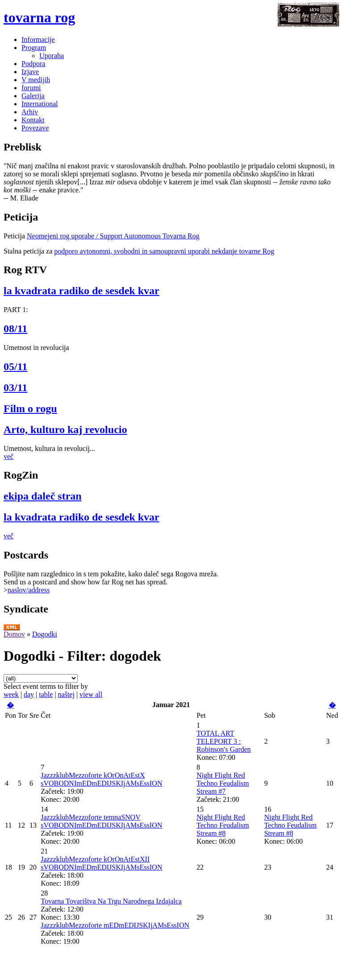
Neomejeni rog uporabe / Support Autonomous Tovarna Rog (113, 236)
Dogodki (44, 634)
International (39, 104)
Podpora (33, 63)
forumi (31, 88)
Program (33, 47)
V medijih (35, 79)
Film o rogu (30, 408)
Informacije (38, 39)
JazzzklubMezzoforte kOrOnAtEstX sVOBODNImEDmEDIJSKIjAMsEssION (101, 779)
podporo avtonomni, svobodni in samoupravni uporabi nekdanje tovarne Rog (164, 251)
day (29, 694)
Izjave (30, 71)
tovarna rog (39, 17)
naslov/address (29, 590)
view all (90, 694)
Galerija (33, 96)
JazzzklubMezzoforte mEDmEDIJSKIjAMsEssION (115, 925)
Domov (14, 634)
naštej (66, 694)
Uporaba (51, 55)
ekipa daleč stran (43, 496)
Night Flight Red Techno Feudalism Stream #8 (223, 825)
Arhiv (29, 112)
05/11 (15, 366)
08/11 (15, 328)
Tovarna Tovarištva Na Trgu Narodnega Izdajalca (111, 901)
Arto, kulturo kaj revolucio (65, 429)
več (8, 456)
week (11, 694)
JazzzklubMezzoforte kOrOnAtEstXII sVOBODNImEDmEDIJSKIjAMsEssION (101, 863)
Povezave (35, 128)
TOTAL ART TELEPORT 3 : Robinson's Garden (224, 741)
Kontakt (33, 120)
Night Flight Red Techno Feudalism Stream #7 (223, 783)
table (46, 694)
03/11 (15, 387)
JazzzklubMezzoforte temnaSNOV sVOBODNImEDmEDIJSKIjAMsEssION (101, 821)
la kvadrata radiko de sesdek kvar (81, 290)
